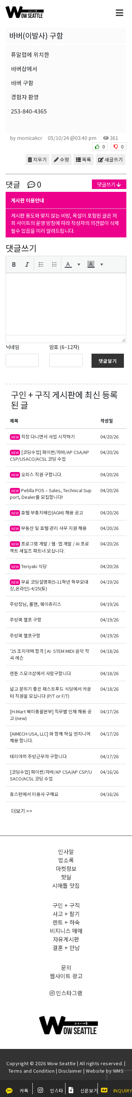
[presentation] (14, 264)
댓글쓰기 (109, 184)
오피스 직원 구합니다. (36, 474)
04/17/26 (109, 711)
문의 (66, 967)
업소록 (66, 860)
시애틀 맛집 (66, 885)
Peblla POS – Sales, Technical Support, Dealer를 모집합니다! (51, 493)
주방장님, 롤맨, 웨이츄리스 (35, 604)
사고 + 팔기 (66, 913)
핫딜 (66, 877)
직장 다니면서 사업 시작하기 (42, 436)
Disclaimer (70, 1070)
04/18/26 (109, 651)
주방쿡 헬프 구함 (26, 619)
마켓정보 (66, 868)
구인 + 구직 (30, 394)
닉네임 (12, 346)
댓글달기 (108, 361)
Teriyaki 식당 (28, 566)
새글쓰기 (110, 159)
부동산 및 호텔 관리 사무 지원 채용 (48, 528)
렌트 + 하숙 (66, 922)
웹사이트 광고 (66, 976)
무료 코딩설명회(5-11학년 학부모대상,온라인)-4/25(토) (49, 585)
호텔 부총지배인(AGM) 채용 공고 (46, 512)
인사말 (66, 851)
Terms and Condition (31, 1070)
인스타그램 (66, 993)
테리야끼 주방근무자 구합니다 (38, 756)
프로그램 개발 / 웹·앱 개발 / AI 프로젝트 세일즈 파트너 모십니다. (49, 547)
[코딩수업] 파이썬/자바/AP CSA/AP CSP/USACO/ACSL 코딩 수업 (49, 455)
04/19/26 (109, 581)
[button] (13, 264)
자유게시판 (66, 939)
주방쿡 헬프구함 (25, 635)
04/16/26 (109, 771)
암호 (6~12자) (64, 346)
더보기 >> (21, 810)
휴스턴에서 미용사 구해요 (34, 794)
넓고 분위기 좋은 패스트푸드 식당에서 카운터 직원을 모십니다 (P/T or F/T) (50, 692)
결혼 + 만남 (66, 947)
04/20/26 (109, 436)
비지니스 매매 (66, 930)
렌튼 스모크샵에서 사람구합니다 (40, 673)
